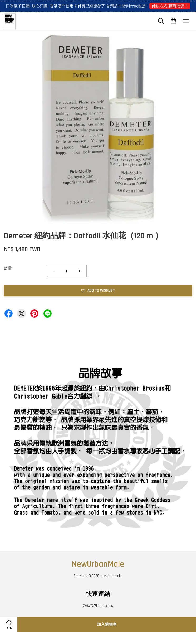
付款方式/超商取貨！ (169, 6)
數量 (8, 268)
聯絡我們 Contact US (98, 606)
